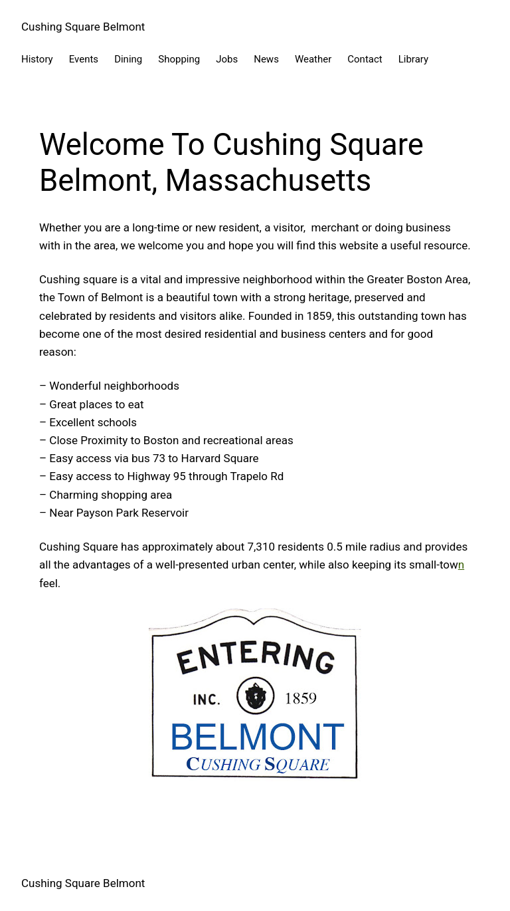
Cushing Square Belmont (83, 26)
